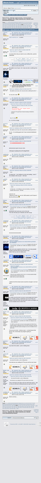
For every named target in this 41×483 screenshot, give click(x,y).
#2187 (36, 138)
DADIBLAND (6, 392)
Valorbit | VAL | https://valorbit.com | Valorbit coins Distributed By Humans (16, 412)
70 (22, 22)
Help (10, 14)
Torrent (5, 13)
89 (17, 23)
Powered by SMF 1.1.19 (15, 424)
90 (19, 23)
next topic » (36, 25)
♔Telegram (23, 59)
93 (23, 23)
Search (13, 14)
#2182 (36, 46)
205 (30, 27)
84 (11, 23)
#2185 (36, 99)
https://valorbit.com (13, 37)
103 (9, 24)
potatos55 (5, 354)
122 (16, 25)
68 (19, 22)
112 (26, 24)
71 (23, 22)
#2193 (36, 237)
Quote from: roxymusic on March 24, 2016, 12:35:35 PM (20, 102)
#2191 (36, 201)
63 (12, 22)
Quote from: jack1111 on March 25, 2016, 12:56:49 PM (20, 183)
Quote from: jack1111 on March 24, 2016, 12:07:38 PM (22, 105)
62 (11, 22)
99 (31, 23)
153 (14, 27)
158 (24, 27)
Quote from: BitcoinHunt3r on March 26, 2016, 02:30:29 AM (21, 264)
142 (24, 26)
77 (31, 22)
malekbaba (6, 63)
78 (3, 23)
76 (30, 22)
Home (6, 14)
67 (18, 22)
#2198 (36, 355)
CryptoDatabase (7, 260)
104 (11, 24)
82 (8, 23)
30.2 (8, 12)
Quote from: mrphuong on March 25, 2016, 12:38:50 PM (20, 170)
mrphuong (5, 154)
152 (12, 27)
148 (5, 27)
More (25, 14)
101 (5, 24)
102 (7, 24)
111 (24, 24)
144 (27, 26)
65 (15, 22)
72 (24, 22)
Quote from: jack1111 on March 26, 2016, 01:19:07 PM (20, 358)
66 (16, 22)
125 (22, 25)
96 (27, 23)
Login (17, 14)
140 (20, 26)
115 (3, 25)
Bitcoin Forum (5, 17)
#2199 (36, 371)
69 (20, 22)
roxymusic (6, 84)
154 (16, 27)
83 (9, 23)
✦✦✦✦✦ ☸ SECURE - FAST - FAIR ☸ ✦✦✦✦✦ (24, 60)
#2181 (36, 34)
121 (14, 25)
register (19, 8)
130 (31, 25)
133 (7, 26)
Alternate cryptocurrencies (16, 17)
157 (22, 27)
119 (11, 25)
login (15, 8)
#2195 (36, 287)
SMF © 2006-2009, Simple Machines (28, 424)
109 (20, 24)
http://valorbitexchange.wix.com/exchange (18, 206)
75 (28, 22)
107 (16, 24)
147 (3, 27)
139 (18, 26)
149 (7, 27)
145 (29, 26)
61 (10, 22)
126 (24, 25)
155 (18, 27)
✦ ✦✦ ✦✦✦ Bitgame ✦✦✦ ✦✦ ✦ (23, 58)
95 (25, 23)
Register (21, 14)
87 (14, 23)
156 (20, 27)
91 (20, 23)
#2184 (36, 85)
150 (9, 27)
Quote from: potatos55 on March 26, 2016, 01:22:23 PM (20, 374)
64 (14, 22)
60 (8, 22)
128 (27, 25)
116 (5, 25)
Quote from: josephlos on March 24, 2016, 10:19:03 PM (20, 141)
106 (14, 24)
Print (36, 405)
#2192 (36, 221)
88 (16, 23)
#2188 (36, 155)
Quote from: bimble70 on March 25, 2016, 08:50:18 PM (20, 204)
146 (31, 26)
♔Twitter (18, 59)
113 (28, 24)
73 (26, 22)
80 (5, 23)
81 (7, 23)
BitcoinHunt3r (6, 236)
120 (12, 25)
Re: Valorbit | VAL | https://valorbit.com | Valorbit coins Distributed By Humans (22, 33)
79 (4, 23)
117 (7, 25)
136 (12, 26)
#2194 (36, 261)
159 (25, 27)
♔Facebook (28, 59)
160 (27, 27)
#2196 (36, 313)
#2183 (36, 64)
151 (11, 27)
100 (3, 24)
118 (9, 25)
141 (22, 26)
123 (18, 25)
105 (12, 24)
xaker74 (5, 32)
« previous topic (35, 23)
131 (3, 26)
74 (27, 22)
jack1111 (5, 98)
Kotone (5, 45)
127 (25, 25)
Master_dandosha (7, 311)
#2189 (36, 167)
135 (11, 26)
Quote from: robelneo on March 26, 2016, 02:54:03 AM (20, 316)
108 (18, 24)
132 (5, 26)
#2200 (36, 393)
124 (20, 25)
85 (12, 23)
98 (29, 23)
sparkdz (5, 136)
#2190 (36, 180)
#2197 (36, 342)
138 (16, 26)
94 (24, 23)
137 (14, 26)
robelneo (5, 286)
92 (21, 23)
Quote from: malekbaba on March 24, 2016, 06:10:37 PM (20, 89)
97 (28, 23)
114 (30, 24)
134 (9, 26)
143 (25, 26)
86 (13, 23)
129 (29, 25)
